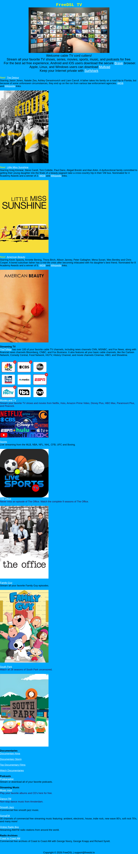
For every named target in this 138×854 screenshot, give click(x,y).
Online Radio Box (9, 827)
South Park (6, 666)
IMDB (120, 83)
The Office (5, 498)
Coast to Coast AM (10, 838)
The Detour (13, 77)
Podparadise (7, 779)
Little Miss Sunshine (17, 167)
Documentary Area (10, 753)
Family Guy (6, 582)
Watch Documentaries (12, 770)
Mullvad (104, 67)
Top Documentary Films (12, 765)
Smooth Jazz (7, 807)
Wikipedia (10, 86)
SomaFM (5, 815)
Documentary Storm (11, 759)
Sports (3, 441)
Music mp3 (6, 790)
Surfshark (91, 70)
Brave (119, 63)
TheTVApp (5, 349)
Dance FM (5, 798)
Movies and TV (8, 400)
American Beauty (16, 257)
